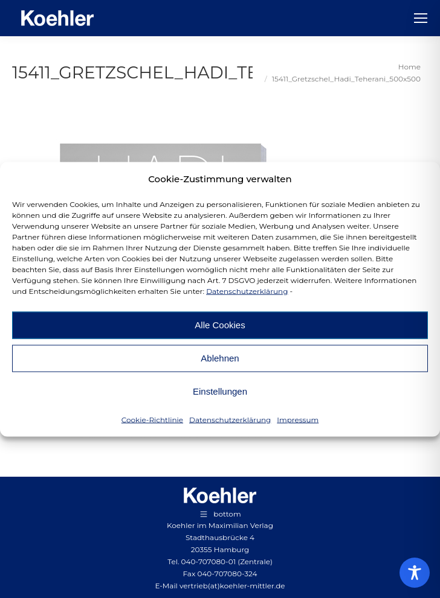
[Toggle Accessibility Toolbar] (414, 572)
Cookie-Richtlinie (152, 419)
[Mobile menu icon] (420, 18)
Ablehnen (220, 358)
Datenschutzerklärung (247, 290)
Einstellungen (220, 391)
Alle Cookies (220, 325)
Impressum (298, 419)
